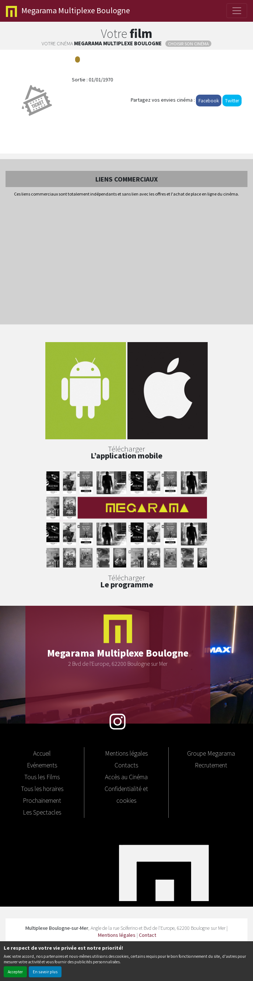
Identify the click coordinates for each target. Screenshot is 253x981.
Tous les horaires (42, 788)
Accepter (15, 971)
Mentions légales (126, 753)
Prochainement (42, 800)
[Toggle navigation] (236, 10)
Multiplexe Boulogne (68, 11)
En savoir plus (45, 971)
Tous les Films (42, 776)
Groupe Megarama (211, 753)
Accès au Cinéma (126, 776)
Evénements (42, 764)
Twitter (232, 100)
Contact (147, 934)
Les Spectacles (42, 812)
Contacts (126, 764)
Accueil (42, 753)
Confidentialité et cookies (126, 794)
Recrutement (211, 764)
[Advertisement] (126, 261)
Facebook (208, 100)
